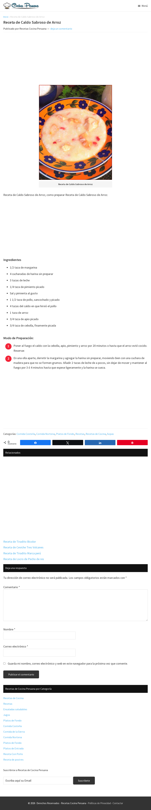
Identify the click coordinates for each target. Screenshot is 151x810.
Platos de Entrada (13, 748)
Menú (145, 5)
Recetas (79, 433)
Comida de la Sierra (14, 731)
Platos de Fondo (65, 433)
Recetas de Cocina (96, 433)
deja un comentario (61, 28)
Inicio (5, 16)
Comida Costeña (26, 433)
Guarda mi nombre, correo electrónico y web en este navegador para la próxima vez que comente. (68, 663)
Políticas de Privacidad (99, 803)
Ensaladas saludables (15, 709)
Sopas (110, 433)
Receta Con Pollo (13, 754)
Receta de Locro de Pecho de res (23, 559)
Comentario (11, 587)
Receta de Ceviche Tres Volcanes (23, 547)
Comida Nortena (45, 433)
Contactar (118, 803)
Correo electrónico (15, 646)
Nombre (9, 629)
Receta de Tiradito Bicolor (19, 541)
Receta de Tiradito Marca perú (22, 553)
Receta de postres (13, 759)
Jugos (6, 714)
